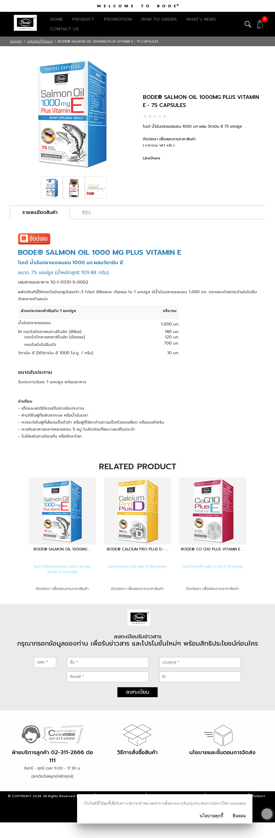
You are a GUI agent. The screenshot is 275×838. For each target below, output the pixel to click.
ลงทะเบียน (137, 707)
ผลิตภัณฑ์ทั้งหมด (40, 41)
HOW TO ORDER (159, 19)
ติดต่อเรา (258, 811)
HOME (56, 19)
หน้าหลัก (16, 41)
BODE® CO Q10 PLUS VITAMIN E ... (212, 549)
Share (155, 158)
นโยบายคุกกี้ (211, 816)
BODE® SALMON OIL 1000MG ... (62, 549)
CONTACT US (64, 29)
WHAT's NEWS (201, 19)
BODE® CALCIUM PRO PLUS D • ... (137, 549)
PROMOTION (118, 19)
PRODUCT (83, 19)
